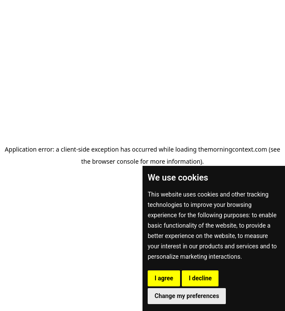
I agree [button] (164, 278)
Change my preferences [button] (187, 295)
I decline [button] (200, 278)
